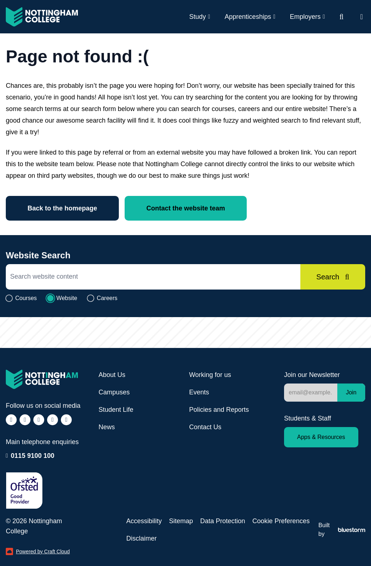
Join (351, 392)
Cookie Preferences (281, 521)
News (107, 427)
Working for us (210, 374)
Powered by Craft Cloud (38, 551)
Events (199, 392)
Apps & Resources (321, 437)
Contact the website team (185, 208)
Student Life (116, 409)
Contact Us (205, 427)
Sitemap (181, 521)
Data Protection (222, 521)
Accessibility (144, 521)
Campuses (114, 392)
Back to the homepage (62, 208)
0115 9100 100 (32, 455)
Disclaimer (141, 538)
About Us (112, 374)
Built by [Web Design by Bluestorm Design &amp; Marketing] (341, 529)
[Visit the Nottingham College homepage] (42, 16)
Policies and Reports (219, 409)
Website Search (38, 255)
